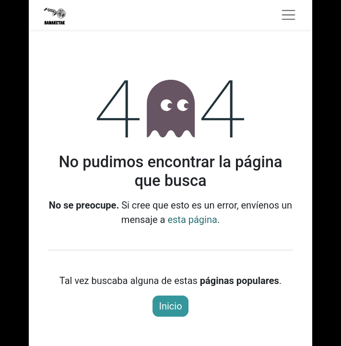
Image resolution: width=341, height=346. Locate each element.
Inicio (170, 306)
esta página (192, 219)
